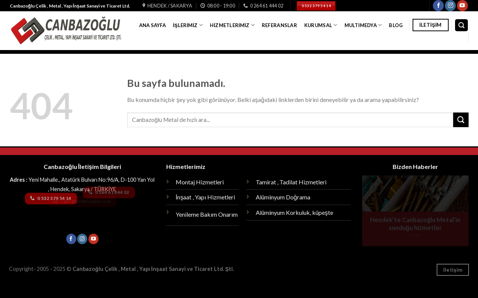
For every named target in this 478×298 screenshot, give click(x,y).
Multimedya (363, 25)
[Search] (461, 25)
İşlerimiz (188, 25)
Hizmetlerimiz (232, 25)
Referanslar (279, 25)
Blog (396, 25)
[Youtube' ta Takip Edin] (462, 5)
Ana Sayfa (152, 25)
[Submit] (460, 120)
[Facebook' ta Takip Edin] (438, 5)
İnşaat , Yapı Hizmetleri (205, 197)
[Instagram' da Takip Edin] (450, 5)
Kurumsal (320, 25)
